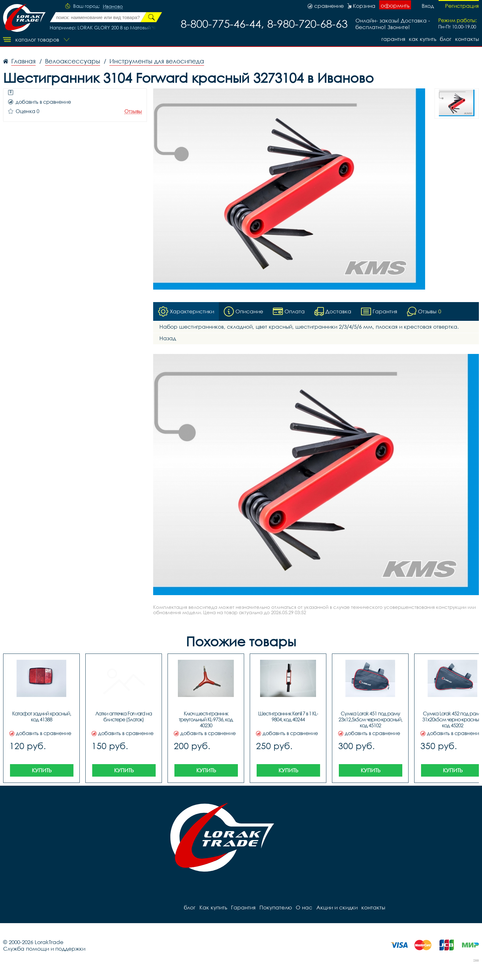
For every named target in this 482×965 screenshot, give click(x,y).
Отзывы (133, 111)
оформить (395, 5)
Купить (42, 770)
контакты (467, 39)
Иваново (113, 6)
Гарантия (393, 39)
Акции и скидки (336, 907)
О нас (303, 907)
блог (445, 39)
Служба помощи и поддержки (44, 948)
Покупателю (275, 907)
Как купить (422, 39)
